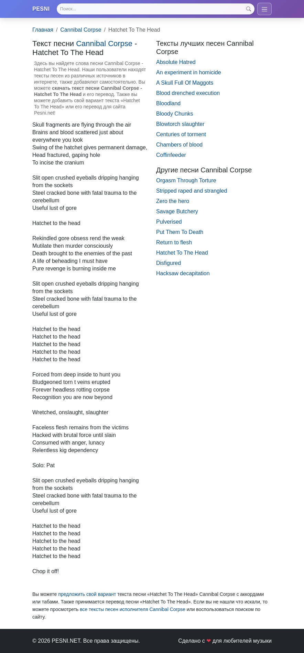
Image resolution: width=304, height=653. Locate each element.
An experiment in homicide (188, 72)
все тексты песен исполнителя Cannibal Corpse (132, 609)
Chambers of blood (179, 145)
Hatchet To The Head (182, 253)
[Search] (155, 8)
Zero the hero (172, 201)
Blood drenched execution (188, 93)
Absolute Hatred (176, 62)
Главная (42, 30)
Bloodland (168, 103)
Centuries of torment (181, 134)
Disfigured (168, 263)
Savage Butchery (177, 211)
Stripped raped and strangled (191, 191)
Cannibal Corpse (80, 30)
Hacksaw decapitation (183, 273)
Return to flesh (174, 242)
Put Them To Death (179, 232)
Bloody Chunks (174, 114)
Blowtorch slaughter (180, 124)
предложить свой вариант (87, 594)
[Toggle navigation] (264, 9)
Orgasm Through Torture (186, 180)
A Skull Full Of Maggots (184, 83)
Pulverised (169, 222)
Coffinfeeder (171, 155)
